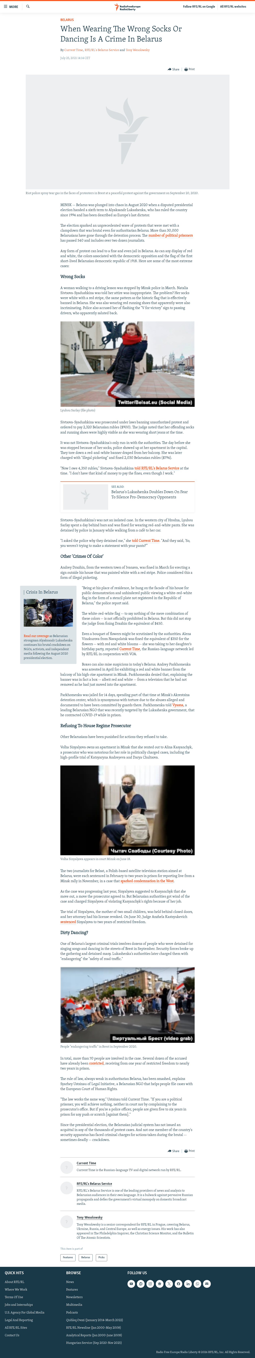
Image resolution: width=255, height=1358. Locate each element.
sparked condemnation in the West (147, 881)
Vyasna (177, 705)
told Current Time (145, 541)
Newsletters (74, 1297)
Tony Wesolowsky (138, 50)
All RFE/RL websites (233, 6)
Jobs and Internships (19, 1305)
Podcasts (72, 1312)
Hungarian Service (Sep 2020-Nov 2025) (94, 1343)
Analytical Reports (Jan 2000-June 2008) (94, 1335)
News (70, 1282)
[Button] (173, 69)
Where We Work (16, 1289)
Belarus (67, 20)
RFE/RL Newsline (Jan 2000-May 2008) (93, 1327)
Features (72, 1289)
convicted (96, 1064)
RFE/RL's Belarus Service (102, 50)
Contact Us (12, 1335)
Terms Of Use (14, 1297)
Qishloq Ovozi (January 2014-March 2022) (94, 1320)
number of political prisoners (170, 236)
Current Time (73, 50)
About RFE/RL (14, 1282)
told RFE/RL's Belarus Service (156, 468)
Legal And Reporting (19, 1320)
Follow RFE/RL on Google (199, 6)
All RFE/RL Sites (16, 1327)
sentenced (68, 922)
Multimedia (74, 1305)
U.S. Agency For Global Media (24, 1312)
